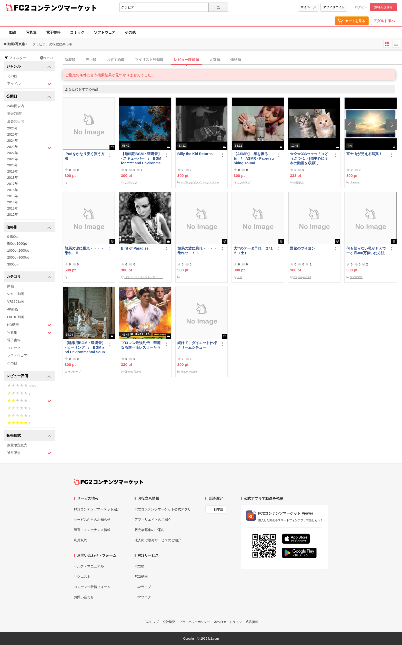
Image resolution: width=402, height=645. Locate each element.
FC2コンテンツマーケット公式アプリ (163, 509)
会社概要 (169, 622)
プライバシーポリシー (194, 622)
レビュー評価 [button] (28, 376)
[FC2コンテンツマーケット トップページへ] (108, 481)
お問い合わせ (84, 597)
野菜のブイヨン (302, 248)
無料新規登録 (383, 7)
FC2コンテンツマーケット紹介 (97, 509)
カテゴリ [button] (28, 276)
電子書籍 (53, 32)
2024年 (12, 141)
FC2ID (139, 566)
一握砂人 (298, 182)
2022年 (12, 153)
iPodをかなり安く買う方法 (85, 156)
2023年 (29, 147)
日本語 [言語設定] (218, 509)
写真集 (31, 32)
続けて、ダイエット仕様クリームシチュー (197, 345)
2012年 (12, 214)
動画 (12, 32)
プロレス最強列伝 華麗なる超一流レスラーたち (140, 345)
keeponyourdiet (302, 277)
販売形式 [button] (28, 435)
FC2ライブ (143, 587)
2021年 (12, 159)
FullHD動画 (15, 317)
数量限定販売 (17, 445)
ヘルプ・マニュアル (89, 566)
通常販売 (29, 453)
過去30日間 (15, 121)
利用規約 (80, 540)
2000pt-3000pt (18, 257)
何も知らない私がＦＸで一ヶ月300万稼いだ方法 (366, 250)
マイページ (308, 7)
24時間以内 (15, 106)
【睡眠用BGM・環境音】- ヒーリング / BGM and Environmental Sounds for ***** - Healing (85, 347)
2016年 (12, 190)
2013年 (12, 208)
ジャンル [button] (28, 66)
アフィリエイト (334, 7)
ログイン (361, 7)
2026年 (12, 128)
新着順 (70, 60)
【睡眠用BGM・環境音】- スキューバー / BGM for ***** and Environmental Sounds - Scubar (141, 158)
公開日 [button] (28, 96)
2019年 (12, 171)
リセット (47, 58)
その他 (130, 32)
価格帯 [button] (28, 227)
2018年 (12, 177)
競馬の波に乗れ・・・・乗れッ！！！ (197, 250)
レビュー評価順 (186, 60)
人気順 (214, 60)
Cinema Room (132, 371)
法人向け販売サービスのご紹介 (158, 540)
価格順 (235, 60)
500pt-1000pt (17, 243)
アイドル (29, 84)
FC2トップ (151, 622)
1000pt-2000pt (18, 250)
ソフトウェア (104, 32)
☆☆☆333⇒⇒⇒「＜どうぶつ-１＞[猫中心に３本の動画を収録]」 (309, 158)
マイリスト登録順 (149, 60)
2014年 (12, 202)
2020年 (12, 165)
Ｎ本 (239, 277)
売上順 (91, 60)
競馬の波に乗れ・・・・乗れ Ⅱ (84, 250)
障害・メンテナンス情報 (92, 530)
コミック (77, 32)
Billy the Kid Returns (195, 154)
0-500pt (12, 237)
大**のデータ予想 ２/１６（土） (253, 250)
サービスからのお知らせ (92, 519)
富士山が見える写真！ (364, 154)
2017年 (12, 184)
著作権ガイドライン (228, 622)
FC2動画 (141, 576)
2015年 (12, 196)
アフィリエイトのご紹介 (153, 519)
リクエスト (82, 576)
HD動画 (29, 325)
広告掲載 (252, 622)
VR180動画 (15, 294)
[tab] (232, 60)
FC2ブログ (143, 597)
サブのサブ (130, 182)
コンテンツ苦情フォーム (92, 587)
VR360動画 (15, 301)
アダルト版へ (384, 21)
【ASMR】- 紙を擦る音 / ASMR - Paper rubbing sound (254, 158)
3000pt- (12, 264)
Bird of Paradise (134, 248)
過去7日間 (14, 114)
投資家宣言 (356, 277)
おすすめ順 (116, 60)
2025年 (12, 134)
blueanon (355, 182)
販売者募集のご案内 (150, 530)
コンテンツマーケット (64, 8)
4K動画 (12, 309)
